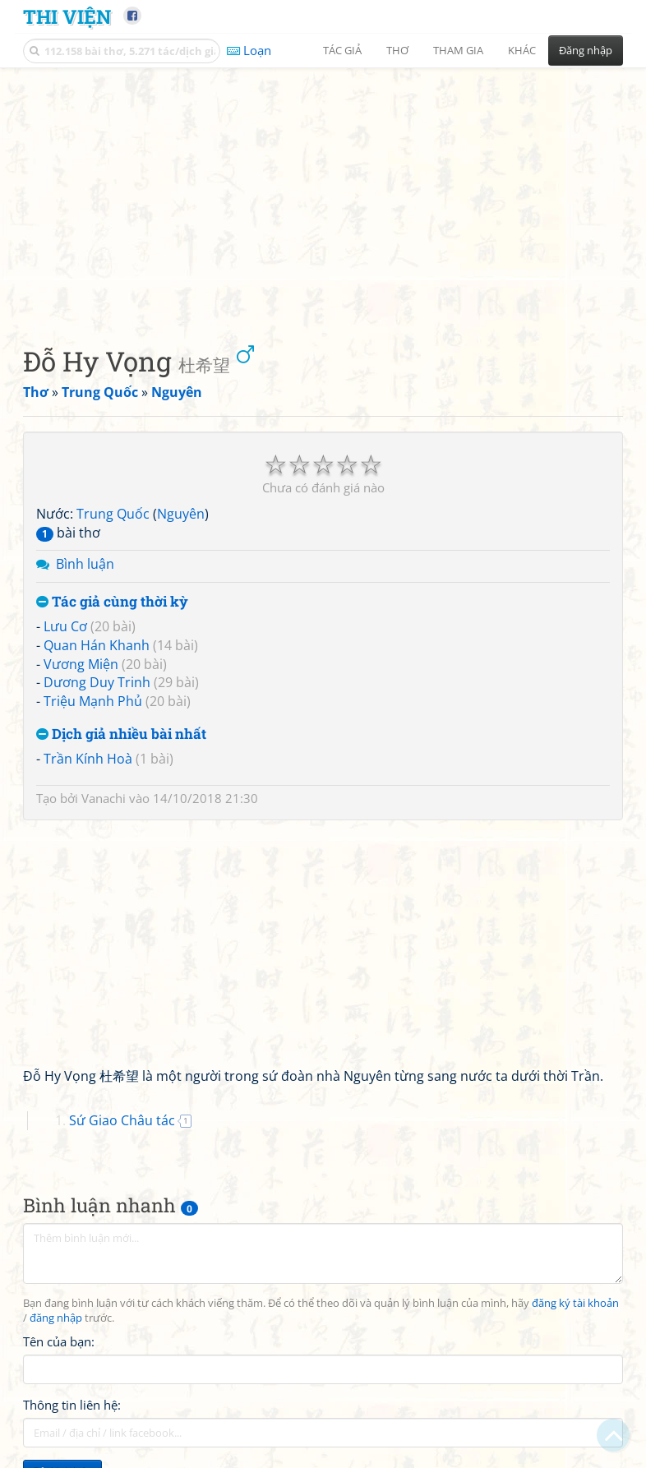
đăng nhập (56, 1318)
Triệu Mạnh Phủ (93, 701)
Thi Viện (67, 16)
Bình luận (85, 564)
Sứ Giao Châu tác (122, 1120)
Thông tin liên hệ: (72, 1404)
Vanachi (103, 798)
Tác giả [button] (342, 50)
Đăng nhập (585, 50)
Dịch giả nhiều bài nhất (121, 734)
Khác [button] (522, 50)
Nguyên (181, 514)
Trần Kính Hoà (88, 759)
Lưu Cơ (65, 626)
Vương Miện (81, 664)
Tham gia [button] (458, 50)
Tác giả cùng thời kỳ (112, 602)
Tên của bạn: (59, 1341)
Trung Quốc (113, 514)
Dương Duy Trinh (97, 682)
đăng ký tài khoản (575, 1303)
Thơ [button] (397, 50)
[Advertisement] (323, 193)
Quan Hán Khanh (97, 645)
